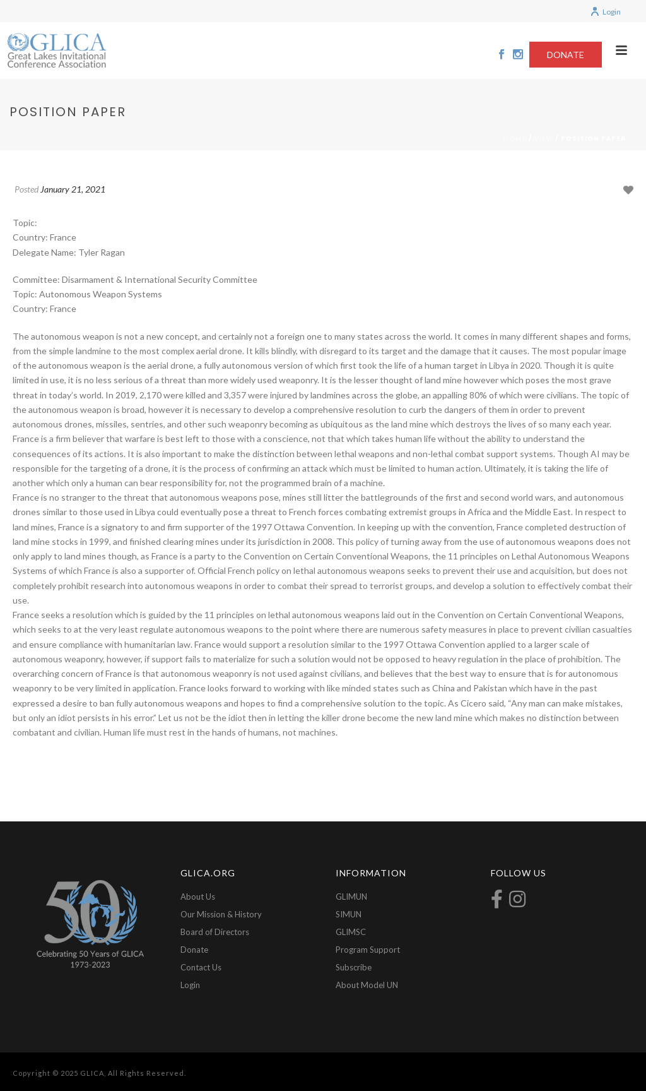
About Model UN (367, 985)
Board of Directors (214, 932)
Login (605, 11)
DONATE (565, 54)
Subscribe (354, 967)
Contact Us (200, 967)
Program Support (368, 950)
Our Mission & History (221, 914)
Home (515, 138)
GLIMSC (351, 932)
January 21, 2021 (72, 189)
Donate (194, 950)
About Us (197, 896)
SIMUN (348, 914)
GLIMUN (351, 896)
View (543, 138)
